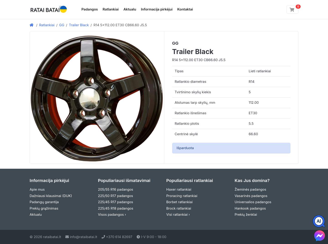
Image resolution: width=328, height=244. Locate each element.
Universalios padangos (253, 202)
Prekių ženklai (246, 214)
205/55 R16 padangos (115, 189)
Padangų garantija (44, 202)
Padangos (90, 9)
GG (61, 25)
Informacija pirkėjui (157, 9)
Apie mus (37, 189)
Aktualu (129, 9)
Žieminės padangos (250, 189)
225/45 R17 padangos (115, 202)
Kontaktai (185, 9)
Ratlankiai (111, 9)
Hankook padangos (250, 208)
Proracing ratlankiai (181, 196)
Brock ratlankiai (178, 208)
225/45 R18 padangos (115, 208)
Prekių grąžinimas (44, 208)
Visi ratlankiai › (178, 214)
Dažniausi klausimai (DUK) (51, 196)
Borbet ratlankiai (179, 202)
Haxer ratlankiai (178, 189)
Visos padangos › (112, 214)
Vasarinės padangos (251, 196)
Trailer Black (79, 25)
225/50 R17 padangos (115, 196)
